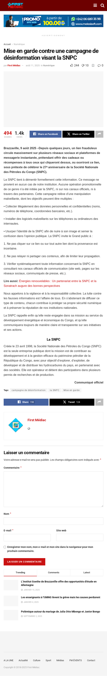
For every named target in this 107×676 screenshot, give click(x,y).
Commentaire (13, 468)
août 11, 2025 (33, 65)
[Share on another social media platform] (99, 134)
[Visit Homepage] (15, 5)
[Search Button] (102, 5)
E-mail (9, 530)
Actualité (23, 660)
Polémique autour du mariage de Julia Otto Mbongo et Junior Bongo (60, 611)
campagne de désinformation (29, 390)
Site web (61, 530)
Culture (36, 660)
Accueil (7, 44)
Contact (91, 660)
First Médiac (13, 65)
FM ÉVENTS (75, 660)
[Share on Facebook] (46, 134)
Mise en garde (72, 390)
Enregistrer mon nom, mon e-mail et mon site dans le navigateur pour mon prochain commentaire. (50, 548)
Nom (8, 514)
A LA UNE (8, 660)
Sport (48, 660)
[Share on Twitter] (78, 134)
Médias (60, 660)
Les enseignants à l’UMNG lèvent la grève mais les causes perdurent (60, 597)
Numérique (19, 44)
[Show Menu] (95, 5)
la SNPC (54, 390)
